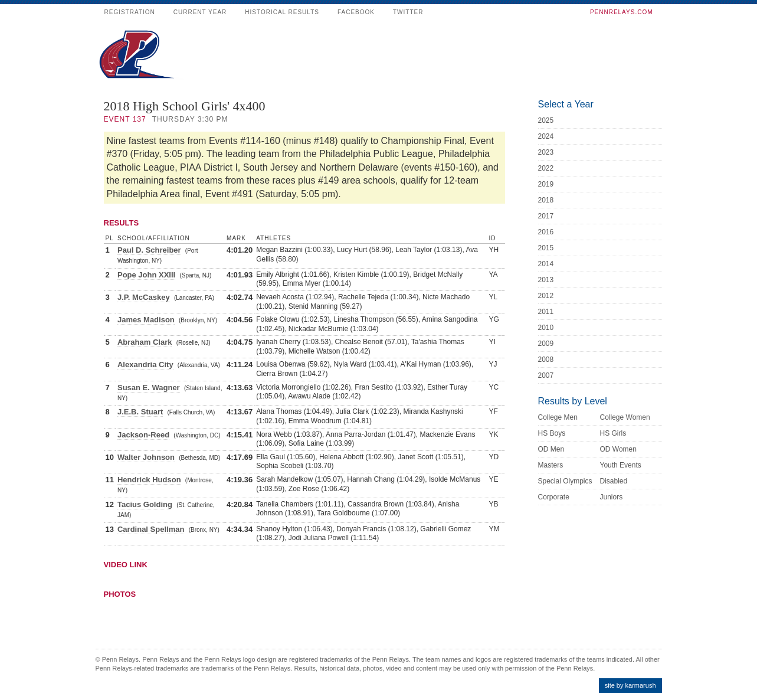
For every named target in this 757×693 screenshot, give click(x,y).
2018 (546, 200)
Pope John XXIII (146, 274)
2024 (546, 136)
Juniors (611, 497)
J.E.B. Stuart (140, 411)
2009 (546, 343)
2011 (546, 312)
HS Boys (552, 433)
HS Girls (613, 433)
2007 (546, 375)
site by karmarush (630, 685)
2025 (546, 120)
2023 (546, 152)
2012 (546, 296)
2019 (546, 184)
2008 (546, 359)
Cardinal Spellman (150, 529)
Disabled (614, 481)
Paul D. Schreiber (149, 250)
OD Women (618, 449)
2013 (546, 280)
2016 (546, 232)
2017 (546, 216)
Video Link (126, 564)
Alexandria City (145, 364)
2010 (546, 327)
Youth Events (620, 465)
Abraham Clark (144, 342)
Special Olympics (565, 481)
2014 (546, 264)
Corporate (553, 497)
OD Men (551, 449)
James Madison (146, 319)
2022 (546, 168)
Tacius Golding (144, 504)
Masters (550, 465)
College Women (625, 417)
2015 (546, 248)
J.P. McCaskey (143, 297)
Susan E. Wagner (148, 387)
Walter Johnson (146, 457)
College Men (558, 417)
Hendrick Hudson (149, 479)
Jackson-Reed (143, 434)
